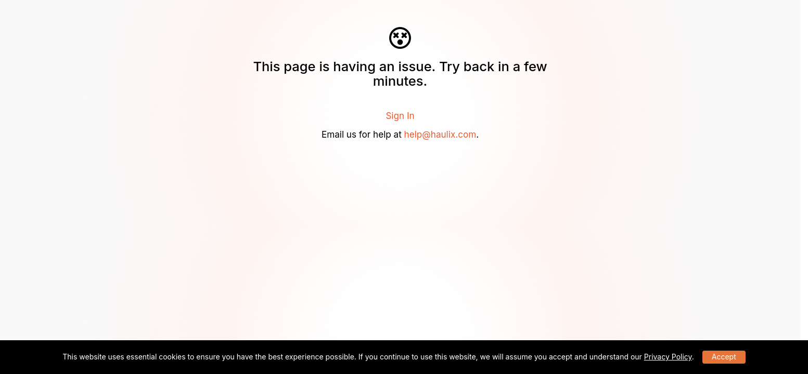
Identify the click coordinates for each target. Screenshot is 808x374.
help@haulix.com (440, 134)
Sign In (400, 115)
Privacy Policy (668, 356)
